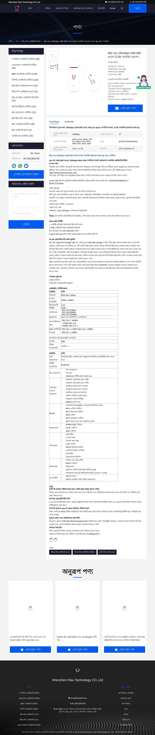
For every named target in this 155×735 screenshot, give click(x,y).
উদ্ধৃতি (137, 8)
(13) (24, 106)
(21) (24, 112)
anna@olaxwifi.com (114, 2)
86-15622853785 (138, 2)
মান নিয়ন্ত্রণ (126, 704)
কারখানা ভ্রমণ (126, 698)
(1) (22, 130)
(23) (22, 136)
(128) (24, 74)
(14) (25, 99)
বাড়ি (30, 8)
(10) (25, 86)
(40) (23, 124)
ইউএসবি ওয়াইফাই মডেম (31, 41)
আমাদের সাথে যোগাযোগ (83, 8)
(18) (22, 118)
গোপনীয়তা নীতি (125, 725)
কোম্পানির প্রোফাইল (126, 693)
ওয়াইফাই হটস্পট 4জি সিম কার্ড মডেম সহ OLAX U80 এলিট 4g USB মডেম (27, 638)
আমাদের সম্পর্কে (62, 8)
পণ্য (38, 8)
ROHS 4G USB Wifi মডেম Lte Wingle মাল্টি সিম (77, 638)
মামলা (126, 714)
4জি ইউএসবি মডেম (107, 552)
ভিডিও (47, 8)
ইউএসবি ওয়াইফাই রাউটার (84, 552)
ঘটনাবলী (101, 8)
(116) (25, 80)
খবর (125, 709)
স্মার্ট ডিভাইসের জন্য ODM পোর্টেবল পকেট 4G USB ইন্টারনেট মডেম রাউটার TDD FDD (124, 638)
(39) (26, 59)
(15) (25, 91)
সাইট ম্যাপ (126, 720)
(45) (24, 66)
